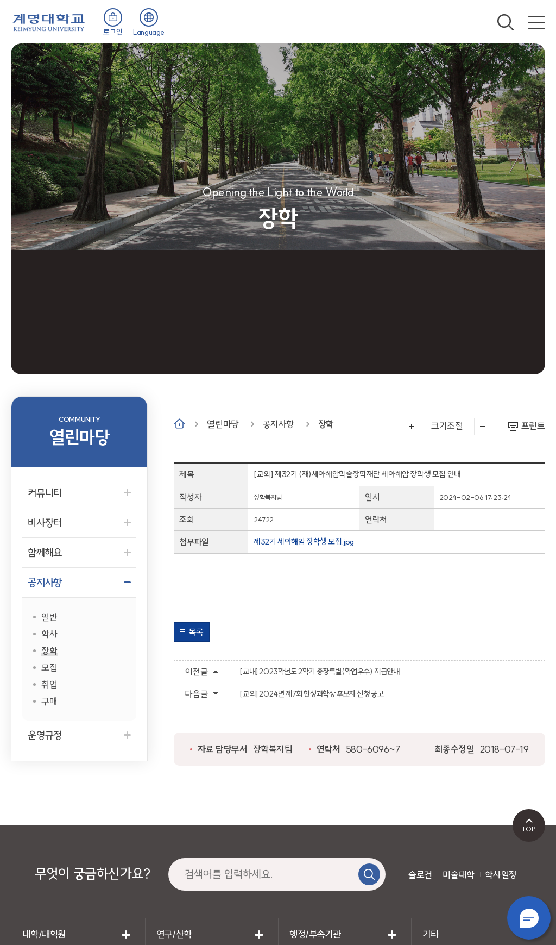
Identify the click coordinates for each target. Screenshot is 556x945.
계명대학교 (49, 21)
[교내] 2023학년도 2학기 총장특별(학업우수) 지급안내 (319, 672)
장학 (326, 424)
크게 (411, 426)
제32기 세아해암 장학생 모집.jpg (304, 541)
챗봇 (529, 918)
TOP (528, 828)
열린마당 (222, 424)
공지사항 (278, 424)
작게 (482, 426)
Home (179, 423)
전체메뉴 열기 (536, 22)
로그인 (112, 32)
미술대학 (458, 874)
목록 (195, 632)
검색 (505, 22)
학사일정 (500, 874)
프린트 (533, 425)
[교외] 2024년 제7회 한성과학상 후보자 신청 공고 (311, 694)
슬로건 (420, 874)
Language (149, 32)
